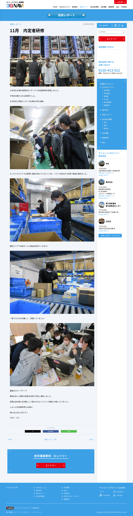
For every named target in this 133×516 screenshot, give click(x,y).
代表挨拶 (124, 7)
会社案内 (107, 90)
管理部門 (107, 105)
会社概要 (103, 7)
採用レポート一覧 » (50, 439)
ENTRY (120, 2)
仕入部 (106, 99)
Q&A (117, 7)
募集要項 (111, 7)
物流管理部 (107, 102)
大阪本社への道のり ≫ (106, 173)
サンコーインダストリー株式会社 (27, 508)
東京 (105, 125)
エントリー (51, 465)
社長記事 (107, 93)
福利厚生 (75, 7)
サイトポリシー (25, 512)
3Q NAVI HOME (13, 487)
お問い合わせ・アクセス (109, 235)
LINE (68, 431)
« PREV (9, 439)
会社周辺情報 (94, 7)
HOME (55, 7)
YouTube (119, 495)
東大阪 (106, 128)
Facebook (51, 431)
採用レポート (84, 7)
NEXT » (91, 439)
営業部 (106, 96)
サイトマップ (37, 512)
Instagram (120, 491)
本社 (105, 122)
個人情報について (11, 512)
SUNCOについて (64, 7)
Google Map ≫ (104, 175)
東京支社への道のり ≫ (106, 196)
